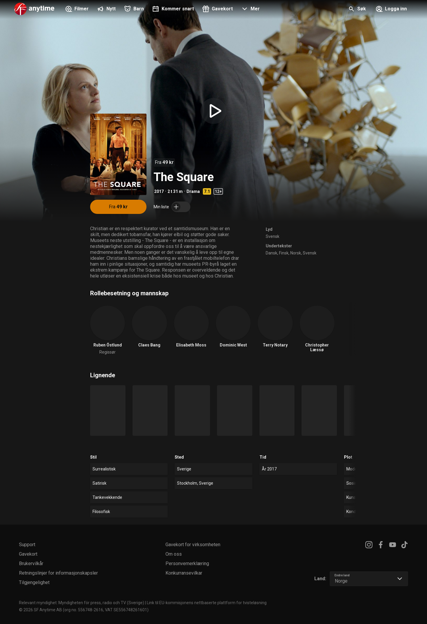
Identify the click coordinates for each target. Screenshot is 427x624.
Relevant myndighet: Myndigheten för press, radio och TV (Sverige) (81, 602)
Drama (193, 191)
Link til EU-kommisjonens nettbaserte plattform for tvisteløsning (207, 602)
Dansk (271, 253)
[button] (250, 9)
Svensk (272, 236)
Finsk (284, 253)
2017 (159, 191)
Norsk (295, 253)
